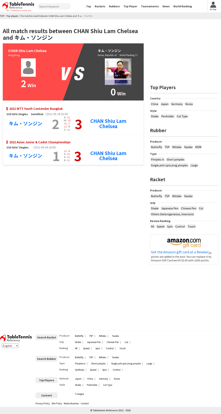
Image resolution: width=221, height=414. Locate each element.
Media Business (71, 403)
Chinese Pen (188, 208)
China (154, 104)
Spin (170, 226)
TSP (167, 147)
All (152, 226)
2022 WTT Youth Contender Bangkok (36, 108)
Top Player (130, 6)
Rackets (100, 6)
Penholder (167, 116)
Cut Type (182, 116)
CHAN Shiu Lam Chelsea (108, 123)
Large (194, 165)
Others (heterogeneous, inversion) (172, 214)
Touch (191, 226)
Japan (164, 104)
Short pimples (175, 159)
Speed (160, 226)
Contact (85, 403)
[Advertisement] (184, 50)
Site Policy (56, 403)
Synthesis (79, 369)
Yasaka (188, 147)
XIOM (198, 147)
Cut (201, 208)
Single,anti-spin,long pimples (169, 165)
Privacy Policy (43, 403)
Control (180, 226)
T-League (79, 393)
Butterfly (156, 147)
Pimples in (157, 159)
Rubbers (114, 6)
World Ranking (182, 6)
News (166, 6)
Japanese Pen (169, 208)
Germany (177, 104)
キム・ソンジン (25, 123)
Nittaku (176, 147)
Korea (189, 104)
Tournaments (150, 6)
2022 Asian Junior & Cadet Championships (40, 142)
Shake (155, 116)
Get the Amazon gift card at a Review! (180, 252)
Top (88, 6)
